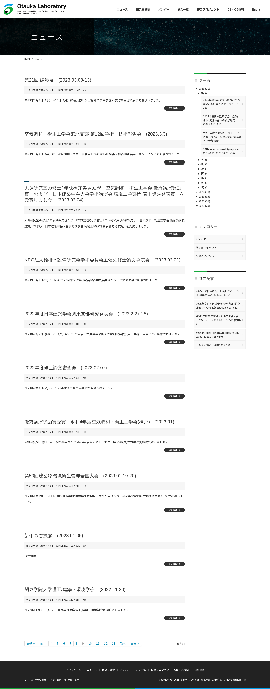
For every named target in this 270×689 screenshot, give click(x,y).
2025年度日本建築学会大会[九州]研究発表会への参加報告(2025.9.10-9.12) (220, 120)
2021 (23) (202, 206)
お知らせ (201, 239)
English (257, 9)
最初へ (31, 643)
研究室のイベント (206, 247)
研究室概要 (143, 9)
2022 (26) (202, 201)
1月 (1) (202, 187)
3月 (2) (202, 178)
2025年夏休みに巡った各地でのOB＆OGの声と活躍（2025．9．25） (222, 104)
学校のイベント (205, 256)
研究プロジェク (160, 669)
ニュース (122, 9)
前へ (43, 643)
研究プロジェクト (208, 9)
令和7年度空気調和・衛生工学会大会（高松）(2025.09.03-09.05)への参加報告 (222, 136)
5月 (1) (202, 169)
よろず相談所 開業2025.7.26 (213, 345)
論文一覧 (183, 9)
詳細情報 (173, 108)
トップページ (74, 669)
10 (90, 643)
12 (106, 643)
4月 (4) (202, 173)
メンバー (163, 9)
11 (98, 643)
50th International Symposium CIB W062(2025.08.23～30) (222, 151)
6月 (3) (202, 164)
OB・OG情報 (235, 9)
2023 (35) (202, 196)
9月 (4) (202, 93)
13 (113, 643)
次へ (123, 643)
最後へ (135, 643)
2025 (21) (202, 88)
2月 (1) (202, 182)
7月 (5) (202, 159)
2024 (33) (202, 192)
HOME (27, 58)
